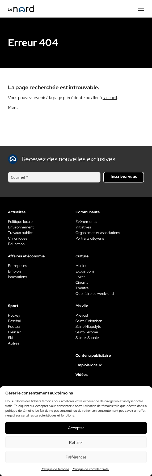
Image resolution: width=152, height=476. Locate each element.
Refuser (76, 442)
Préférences (76, 457)
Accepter (76, 428)
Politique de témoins (55, 469)
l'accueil (110, 97)
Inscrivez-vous (124, 176)
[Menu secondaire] (141, 9)
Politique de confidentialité (90, 469)
